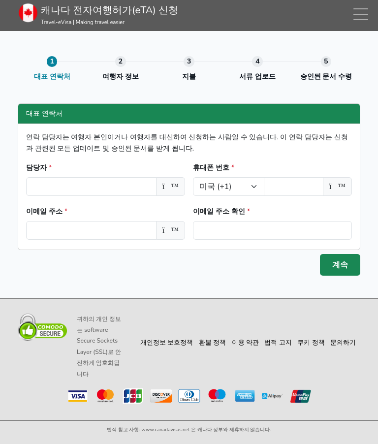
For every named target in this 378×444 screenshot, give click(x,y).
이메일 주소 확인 (221, 211)
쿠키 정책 (310, 342)
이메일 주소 (46, 211)
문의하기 (343, 342)
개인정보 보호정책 (166, 342)
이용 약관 (245, 342)
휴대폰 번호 (213, 167)
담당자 (39, 167)
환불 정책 (212, 342)
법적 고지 (277, 342)
